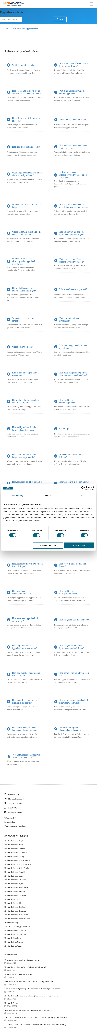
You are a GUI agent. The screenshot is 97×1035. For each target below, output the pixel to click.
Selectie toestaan (48, 545)
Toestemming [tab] (17, 495)
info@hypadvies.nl (15, 812)
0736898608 (12, 808)
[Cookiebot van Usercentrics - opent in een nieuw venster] (83, 488)
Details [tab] (48, 495)
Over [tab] (80, 495)
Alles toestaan (79, 545)
